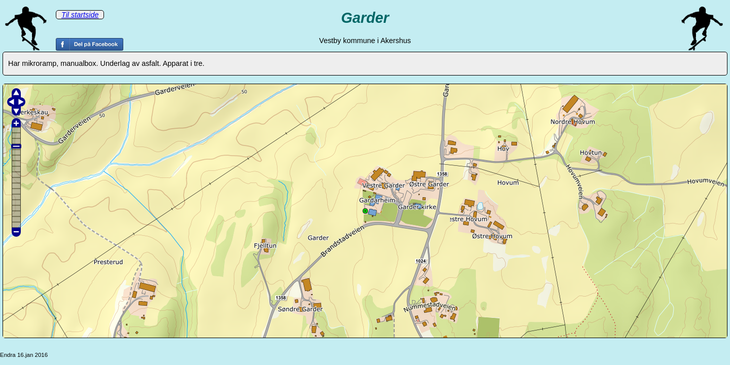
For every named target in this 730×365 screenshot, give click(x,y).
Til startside (79, 15)
